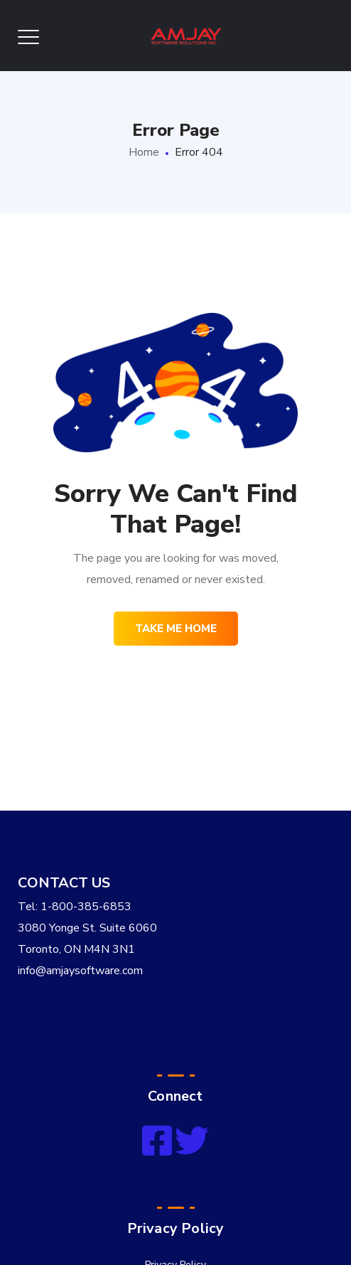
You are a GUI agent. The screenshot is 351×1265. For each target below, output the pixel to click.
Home (144, 152)
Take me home (176, 628)
